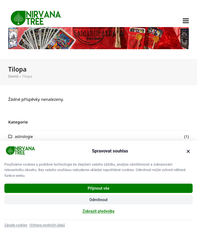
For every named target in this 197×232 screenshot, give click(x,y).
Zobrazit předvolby (98, 211)
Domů (13, 76)
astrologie (24, 136)
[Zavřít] (188, 151)
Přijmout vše (98, 188)
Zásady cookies (15, 225)
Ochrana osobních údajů (47, 225)
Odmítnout (98, 200)
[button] (186, 29)
